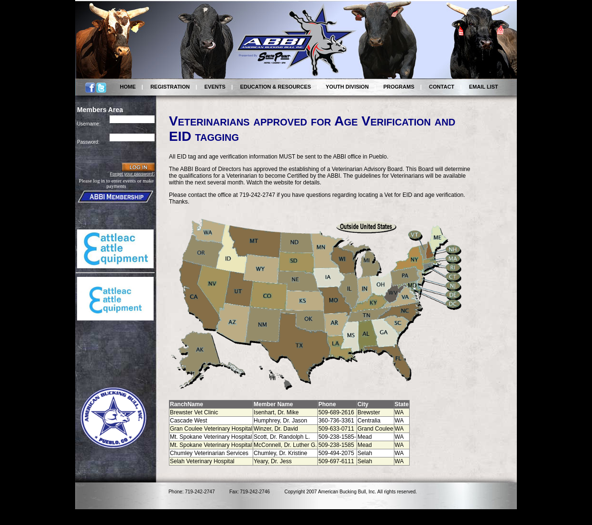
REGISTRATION (170, 87)
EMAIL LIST (483, 87)
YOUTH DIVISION (347, 87)
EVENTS (214, 87)
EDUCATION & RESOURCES (275, 87)
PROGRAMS (398, 87)
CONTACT (441, 87)
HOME (128, 87)
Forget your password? (133, 173)
